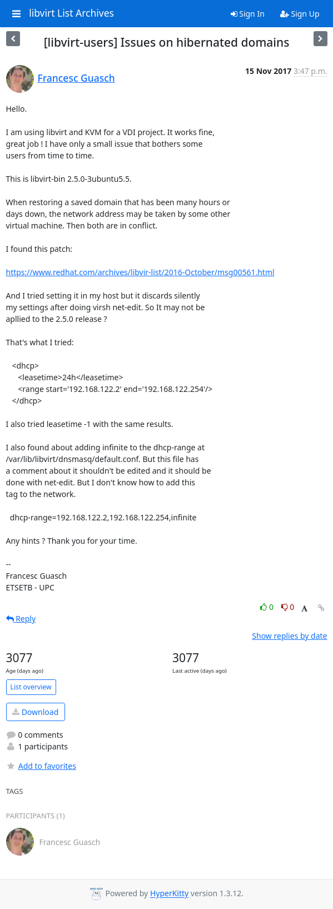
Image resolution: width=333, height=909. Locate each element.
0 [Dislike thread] (288, 607)
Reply (21, 618)
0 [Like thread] (267, 607)
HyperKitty (169, 893)
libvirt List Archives (71, 13)
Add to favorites (41, 766)
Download (35, 712)
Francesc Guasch (76, 78)
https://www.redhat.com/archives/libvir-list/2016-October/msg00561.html (140, 272)
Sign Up (300, 13)
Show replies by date (289, 635)
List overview (31, 687)
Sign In (248, 13)
